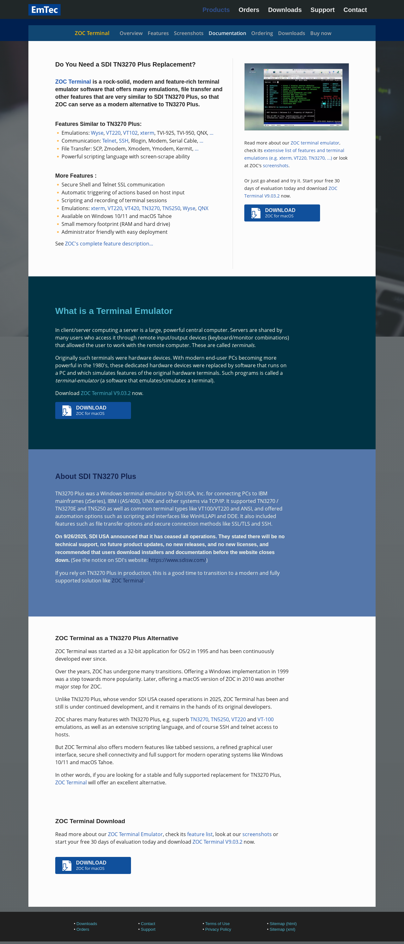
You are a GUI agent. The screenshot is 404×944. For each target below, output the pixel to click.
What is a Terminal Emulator (114, 311)
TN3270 (151, 208)
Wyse (97, 132)
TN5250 (171, 208)
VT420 (132, 208)
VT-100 (266, 719)
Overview (131, 33)
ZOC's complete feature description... (109, 243)
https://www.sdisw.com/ (177, 560)
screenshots (275, 165)
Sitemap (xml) (282, 929)
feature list (200, 834)
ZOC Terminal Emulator (135, 834)
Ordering (262, 33)
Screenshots (189, 33)
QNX (203, 208)
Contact (355, 9)
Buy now (320, 33)
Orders (249, 9)
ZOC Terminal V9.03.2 (106, 393)
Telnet (109, 140)
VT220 (113, 132)
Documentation (227, 33)
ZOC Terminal (92, 33)
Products (216, 9)
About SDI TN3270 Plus (95, 476)
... (211, 132)
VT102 (130, 132)
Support (323, 9)
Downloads (285, 9)
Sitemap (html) (283, 923)
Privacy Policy (218, 929)
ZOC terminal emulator (315, 143)
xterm (147, 132)
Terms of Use (217, 923)
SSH (123, 140)
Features (158, 33)
